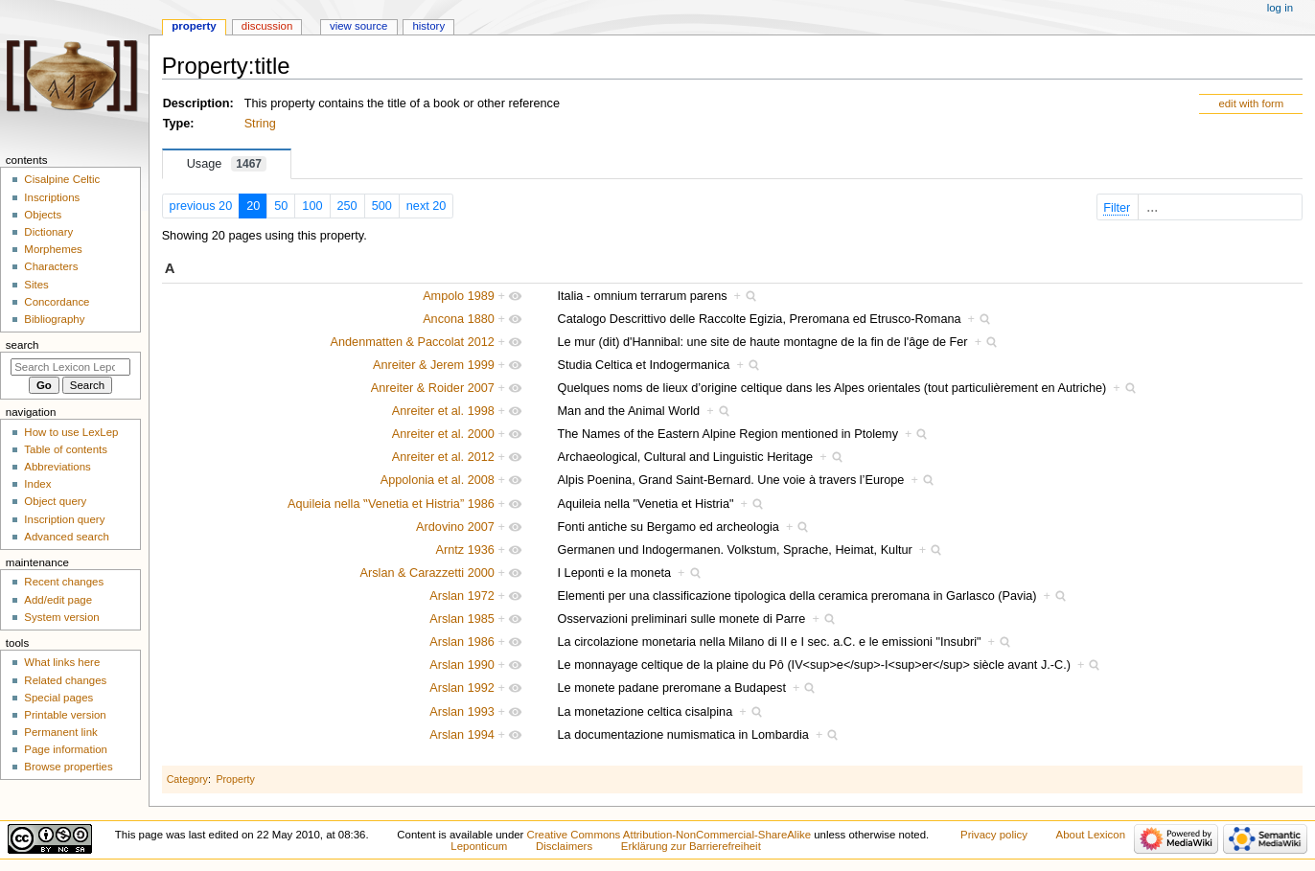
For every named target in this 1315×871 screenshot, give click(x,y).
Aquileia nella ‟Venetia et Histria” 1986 (391, 504)
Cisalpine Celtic (62, 179)
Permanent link (60, 732)
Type (177, 123)
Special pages (58, 697)
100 (312, 206)
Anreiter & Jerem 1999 (434, 365)
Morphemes (52, 249)
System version (61, 617)
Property (235, 779)
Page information (65, 749)
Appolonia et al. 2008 (438, 480)
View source (358, 26)
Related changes (65, 680)
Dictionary (48, 232)
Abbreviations (57, 466)
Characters (51, 266)
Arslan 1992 (462, 688)
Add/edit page (58, 600)
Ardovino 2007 (455, 527)
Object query (55, 501)
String (260, 123)
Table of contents (65, 449)
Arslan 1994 (462, 735)
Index (37, 484)
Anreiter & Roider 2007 (433, 388)
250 (347, 206)
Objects (42, 214)
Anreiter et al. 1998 (443, 411)
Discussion (267, 26)
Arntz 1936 (465, 550)
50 (281, 206)
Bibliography (54, 319)
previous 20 (201, 206)
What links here (62, 662)
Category (187, 779)
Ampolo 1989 (459, 296)
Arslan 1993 (462, 712)
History (428, 26)
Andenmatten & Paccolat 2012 (413, 342)
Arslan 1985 (462, 619)
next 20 (426, 206)
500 (382, 206)
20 (253, 206)
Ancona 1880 (459, 319)
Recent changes (64, 581)
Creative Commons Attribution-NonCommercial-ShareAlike (669, 834)
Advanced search (66, 536)
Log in (1280, 7)
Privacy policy (993, 834)
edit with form (1250, 103)
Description (196, 103)
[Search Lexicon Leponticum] (70, 367)
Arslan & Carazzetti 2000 (427, 573)
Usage (226, 164)
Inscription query (64, 519)
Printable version (64, 715)
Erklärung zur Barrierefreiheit (691, 846)
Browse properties (68, 766)
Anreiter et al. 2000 (443, 434)
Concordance (56, 302)
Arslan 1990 (462, 665)
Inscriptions (52, 197)
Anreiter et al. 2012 (443, 457)
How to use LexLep (71, 432)
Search (22, 345)
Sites (36, 284)
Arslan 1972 (462, 596)
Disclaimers (564, 846)
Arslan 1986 (462, 642)
